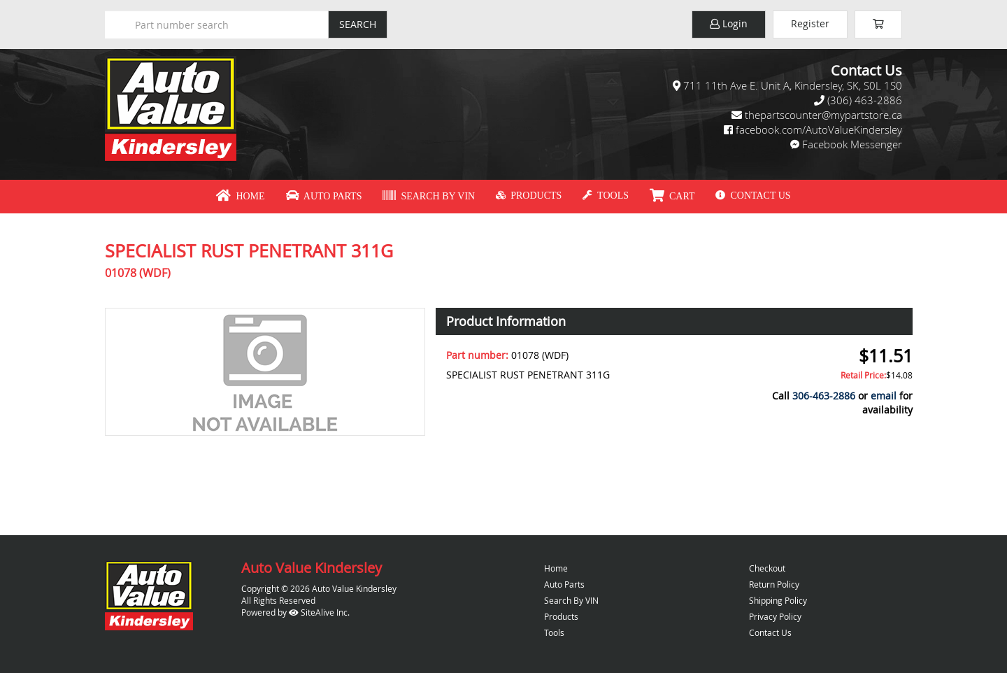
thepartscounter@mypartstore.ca (823, 115)
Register (810, 23)
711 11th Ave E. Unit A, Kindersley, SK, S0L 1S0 (792, 85)
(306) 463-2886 (864, 100)
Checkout (767, 568)
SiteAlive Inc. (319, 612)
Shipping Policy (778, 600)
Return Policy (774, 584)
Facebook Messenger (852, 144)
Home (240, 195)
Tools (606, 195)
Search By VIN (429, 195)
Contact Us (752, 195)
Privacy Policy (775, 616)
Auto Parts (324, 195)
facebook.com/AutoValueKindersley (819, 129)
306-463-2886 (823, 395)
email (884, 395)
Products (529, 195)
